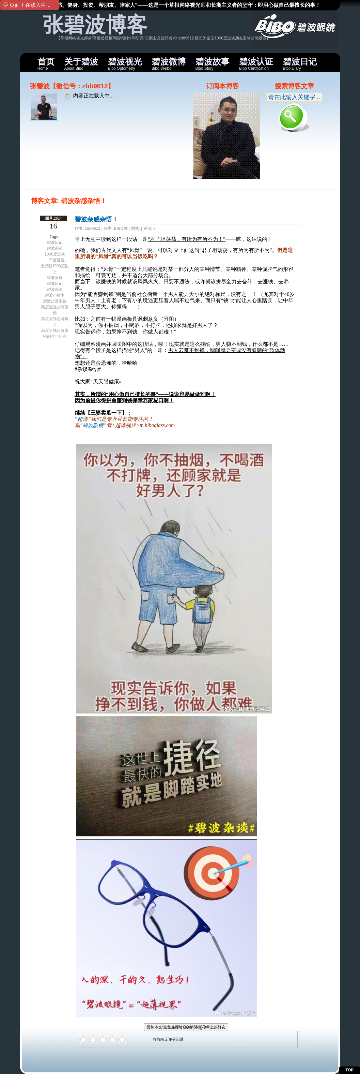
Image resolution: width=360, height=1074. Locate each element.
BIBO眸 (121, 228)
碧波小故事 (55, 295)
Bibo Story (212, 64)
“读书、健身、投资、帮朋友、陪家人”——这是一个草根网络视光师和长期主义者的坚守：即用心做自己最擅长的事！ (185, 5)
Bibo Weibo (169, 64)
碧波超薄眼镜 (55, 301)
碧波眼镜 (55, 277)
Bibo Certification (256, 64)
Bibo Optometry (125, 64)
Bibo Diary (300, 64)
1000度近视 (54, 254)
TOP (349, 1070)
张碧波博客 (95, 25)
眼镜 (98, 425)
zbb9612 (92, 228)
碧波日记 (55, 242)
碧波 (88, 425)
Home (46, 64)
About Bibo (81, 64)
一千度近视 (55, 260)
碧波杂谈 (55, 248)
